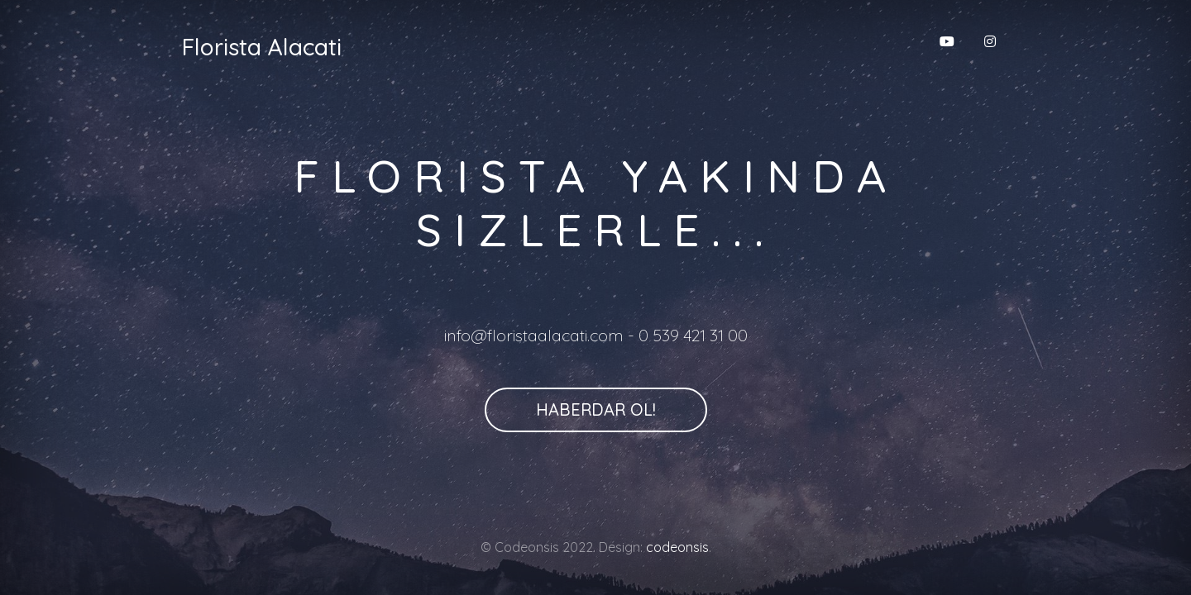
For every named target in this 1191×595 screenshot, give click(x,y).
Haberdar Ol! (596, 409)
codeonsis (677, 547)
